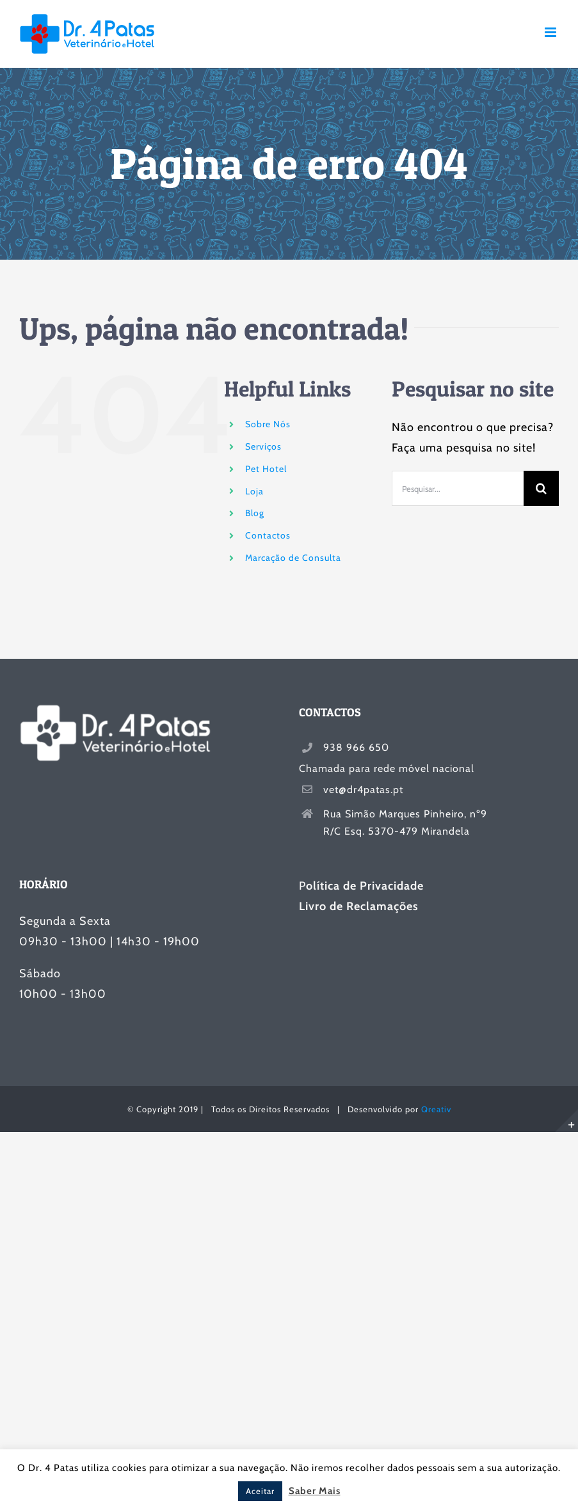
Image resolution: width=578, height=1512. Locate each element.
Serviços (263, 446)
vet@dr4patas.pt (363, 790)
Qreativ (436, 1109)
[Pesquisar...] (458, 488)
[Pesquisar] (541, 488)
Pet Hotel (266, 469)
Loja (254, 491)
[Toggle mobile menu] (552, 32)
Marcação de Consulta (293, 557)
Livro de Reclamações (359, 906)
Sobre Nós (268, 424)
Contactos (268, 535)
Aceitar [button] (260, 1491)
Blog (254, 513)
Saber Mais (315, 1491)
